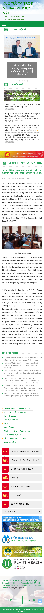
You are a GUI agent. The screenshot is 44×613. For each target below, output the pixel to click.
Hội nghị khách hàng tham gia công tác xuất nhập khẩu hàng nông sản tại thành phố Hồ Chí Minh (22, 394)
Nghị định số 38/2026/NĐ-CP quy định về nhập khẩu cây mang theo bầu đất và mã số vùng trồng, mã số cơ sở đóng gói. (22, 128)
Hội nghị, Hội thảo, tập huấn (25, 163)
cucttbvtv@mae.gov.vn (15, 588)
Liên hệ (11, 600)
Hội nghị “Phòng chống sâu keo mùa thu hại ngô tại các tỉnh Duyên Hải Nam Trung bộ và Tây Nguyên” (23, 359)
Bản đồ (32, 600)
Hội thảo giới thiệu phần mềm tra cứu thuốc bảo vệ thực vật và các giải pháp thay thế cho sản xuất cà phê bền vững (22, 373)
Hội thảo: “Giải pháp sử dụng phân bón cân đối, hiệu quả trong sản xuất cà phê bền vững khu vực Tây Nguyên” (22, 365)
